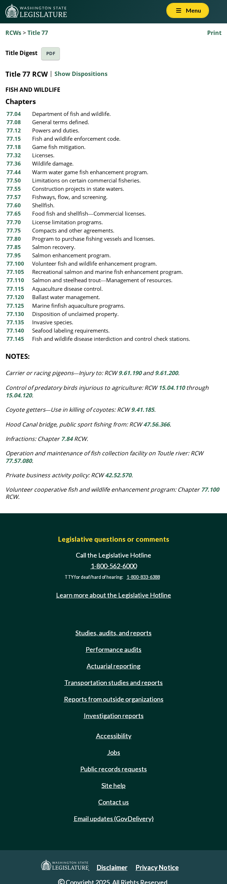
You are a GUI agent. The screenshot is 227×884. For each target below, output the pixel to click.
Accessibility (113, 736)
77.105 (15, 271)
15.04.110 (171, 388)
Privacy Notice (157, 867)
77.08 (13, 122)
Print (214, 33)
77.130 (15, 313)
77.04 (13, 113)
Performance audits (113, 649)
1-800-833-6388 (143, 577)
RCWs (13, 33)
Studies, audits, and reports (113, 633)
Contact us (113, 802)
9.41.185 (142, 410)
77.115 (15, 288)
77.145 (15, 338)
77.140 (15, 330)
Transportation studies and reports (113, 682)
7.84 (67, 439)
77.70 (13, 222)
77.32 (13, 155)
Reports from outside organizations (113, 699)
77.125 (15, 305)
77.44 (13, 172)
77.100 (15, 263)
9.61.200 (166, 373)
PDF (50, 53)
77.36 (13, 163)
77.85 (13, 247)
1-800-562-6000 (114, 566)
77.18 (13, 146)
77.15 (13, 138)
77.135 (15, 322)
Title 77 (37, 33)
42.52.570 (118, 475)
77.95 (13, 255)
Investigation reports (114, 716)
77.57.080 (18, 461)
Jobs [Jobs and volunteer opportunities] (113, 752)
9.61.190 (129, 373)
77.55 (13, 188)
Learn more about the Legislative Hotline (113, 595)
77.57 (13, 196)
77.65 (13, 213)
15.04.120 (18, 395)
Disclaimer (112, 867)
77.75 (13, 230)
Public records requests (113, 769)
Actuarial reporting (113, 666)
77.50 (13, 180)
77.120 (15, 297)
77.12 (13, 130)
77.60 (13, 205)
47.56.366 (156, 424)
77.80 (13, 238)
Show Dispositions (81, 74)
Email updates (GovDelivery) (114, 818)
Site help (113, 785)
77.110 (15, 280)
